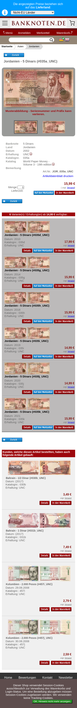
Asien (20, 46)
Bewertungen (27, 677)
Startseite (6, 46)
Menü (7, 32)
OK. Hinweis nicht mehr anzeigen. (52, 701)
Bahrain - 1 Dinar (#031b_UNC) (24, 530)
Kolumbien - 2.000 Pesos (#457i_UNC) (29, 584)
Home (8, 677)
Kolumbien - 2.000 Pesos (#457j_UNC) (29, 637)
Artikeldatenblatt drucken (58, 176)
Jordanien (34, 46)
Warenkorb (64, 32)
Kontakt (47, 677)
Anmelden (24, 32)
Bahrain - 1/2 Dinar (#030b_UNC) (26, 478)
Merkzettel (43, 32)
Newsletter (66, 677)
